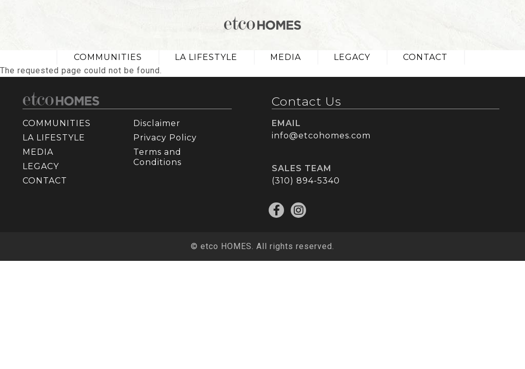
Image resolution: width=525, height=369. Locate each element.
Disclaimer (156, 123)
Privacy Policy (165, 137)
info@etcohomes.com (321, 135)
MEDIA (285, 57)
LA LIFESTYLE (206, 57)
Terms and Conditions (157, 157)
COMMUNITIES (108, 57)
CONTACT (425, 57)
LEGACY (352, 57)
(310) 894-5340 (306, 181)
